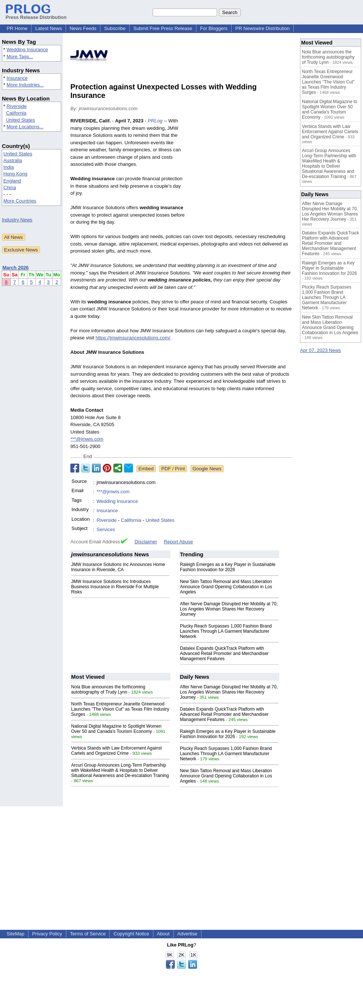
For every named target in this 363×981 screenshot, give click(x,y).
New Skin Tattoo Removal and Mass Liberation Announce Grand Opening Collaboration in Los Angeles (226, 587)
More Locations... (25, 126)
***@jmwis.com (86, 439)
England (12, 181)
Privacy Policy (47, 933)
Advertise (187, 933)
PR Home (17, 28)
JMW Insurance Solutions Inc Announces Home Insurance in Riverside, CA (118, 567)
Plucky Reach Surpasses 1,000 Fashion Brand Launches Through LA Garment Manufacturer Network (226, 631)
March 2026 (16, 267)
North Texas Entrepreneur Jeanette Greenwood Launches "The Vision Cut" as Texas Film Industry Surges (120, 709)
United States (20, 120)
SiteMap (15, 933)
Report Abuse (178, 541)
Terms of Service (88, 933)
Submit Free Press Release (162, 28)
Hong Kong (15, 174)
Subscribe (115, 28)
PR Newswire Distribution (262, 28)
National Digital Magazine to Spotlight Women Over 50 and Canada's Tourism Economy (116, 729)
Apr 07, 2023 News (320, 350)
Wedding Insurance (27, 49)
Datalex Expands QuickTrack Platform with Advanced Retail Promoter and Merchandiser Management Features (224, 653)
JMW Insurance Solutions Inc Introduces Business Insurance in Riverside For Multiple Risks (115, 587)
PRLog (155, 121)
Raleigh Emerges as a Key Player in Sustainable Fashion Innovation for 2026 (228, 567)
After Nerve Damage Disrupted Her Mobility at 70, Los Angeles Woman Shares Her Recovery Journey (229, 609)
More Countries (19, 201)
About (163, 933)
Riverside (17, 106)
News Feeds (83, 28)
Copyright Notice (131, 933)
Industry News (17, 220)
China (9, 187)
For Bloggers (213, 28)
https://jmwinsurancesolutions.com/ (133, 337)
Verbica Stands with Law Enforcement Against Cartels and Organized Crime (116, 750)
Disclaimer (145, 541)
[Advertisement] (241, 171)
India (8, 167)
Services (106, 529)
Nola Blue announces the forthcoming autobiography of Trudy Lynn (108, 689)
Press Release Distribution (36, 14)
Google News (207, 468)
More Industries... (25, 85)
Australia (12, 160)
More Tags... (20, 56)
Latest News (48, 28)
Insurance (17, 78)
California (16, 113)
